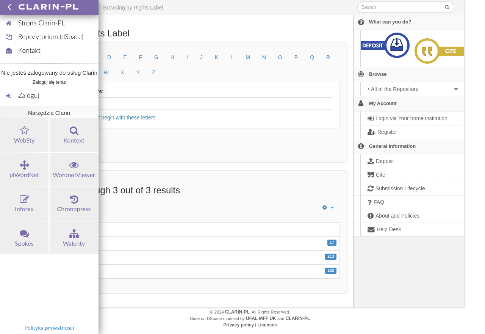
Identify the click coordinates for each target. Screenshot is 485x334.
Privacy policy (238, 325)
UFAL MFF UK (261, 318)
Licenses (267, 325)
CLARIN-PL (237, 312)
